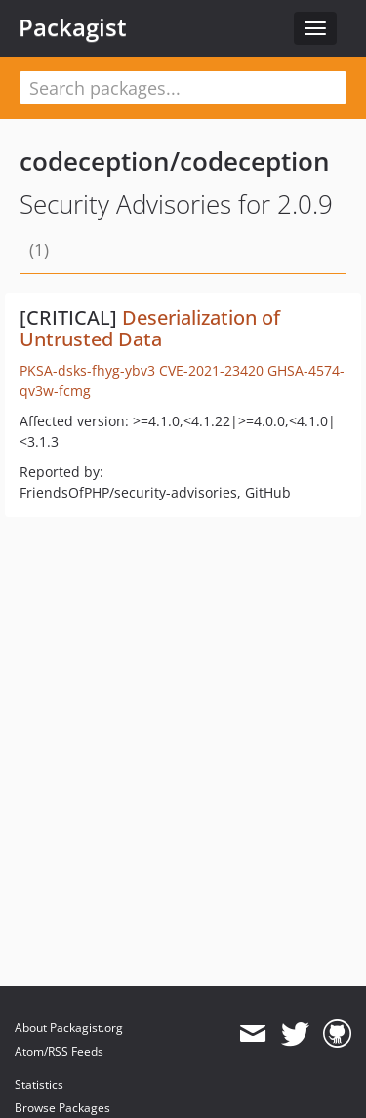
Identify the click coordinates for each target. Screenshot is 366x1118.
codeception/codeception (175, 161)
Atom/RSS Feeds (59, 1051)
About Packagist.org (69, 1027)
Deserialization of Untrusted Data (150, 328)
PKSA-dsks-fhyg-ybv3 (87, 370)
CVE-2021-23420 (211, 370)
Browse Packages (62, 1107)
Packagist (73, 27)
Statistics (39, 1084)
